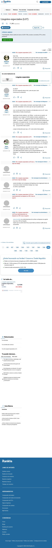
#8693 (14, 161)
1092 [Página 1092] (20, 251)
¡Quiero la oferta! (7, 40)
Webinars (4, 529)
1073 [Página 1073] (28, 247)
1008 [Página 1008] (17, 247)
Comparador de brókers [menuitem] (33, 10)
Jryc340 (6, 94)
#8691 (14, 101)
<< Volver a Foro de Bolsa (7, 242)
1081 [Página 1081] (33, 247)
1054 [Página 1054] (22, 247)
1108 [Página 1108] (26, 251)
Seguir (6, 63)
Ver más (26, 270)
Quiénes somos (6, 471)
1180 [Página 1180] (31, 251)
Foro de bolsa (5, 340)
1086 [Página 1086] (44, 247)
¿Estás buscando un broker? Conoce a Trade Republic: (24, 258)
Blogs (3, 524)
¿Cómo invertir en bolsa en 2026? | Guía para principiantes (10, 419)
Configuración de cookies (40, 541)
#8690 (14, 85)
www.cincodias (17, 219)
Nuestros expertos (6, 479)
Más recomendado (6, 356)
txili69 (6, 110)
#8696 (14, 212)
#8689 (14, 52)
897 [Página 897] (12, 247)
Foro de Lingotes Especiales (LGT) (9, 349)
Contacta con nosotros (8, 476)
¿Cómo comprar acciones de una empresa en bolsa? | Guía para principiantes (11, 423)
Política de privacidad (17, 541)
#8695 (14, 194)
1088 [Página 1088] (15, 251)
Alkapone (6, 61)
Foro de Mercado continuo (8, 344)
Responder (5, 27)
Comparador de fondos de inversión (11, 498)
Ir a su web (33, 81)
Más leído (14, 356)
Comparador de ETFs (7, 500)
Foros (3, 521)
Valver (6, 146)
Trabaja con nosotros (7, 484)
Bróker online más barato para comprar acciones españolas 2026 (10, 414)
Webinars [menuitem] (15, 10)
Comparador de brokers (8, 495)
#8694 (14, 178)
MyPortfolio (5, 510)
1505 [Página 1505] (36, 251)
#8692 (14, 136)
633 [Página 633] (7, 247)
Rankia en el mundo (7, 474)
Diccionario (5, 508)
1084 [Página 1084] (38, 247)
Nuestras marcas (6, 481)
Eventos (4, 532)
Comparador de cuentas (8, 505)
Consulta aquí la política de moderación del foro (36, 243)
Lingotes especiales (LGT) (8, 282)
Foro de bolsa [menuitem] (22, 10)
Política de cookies (28, 541)
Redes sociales (6, 534)
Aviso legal (8, 541)
